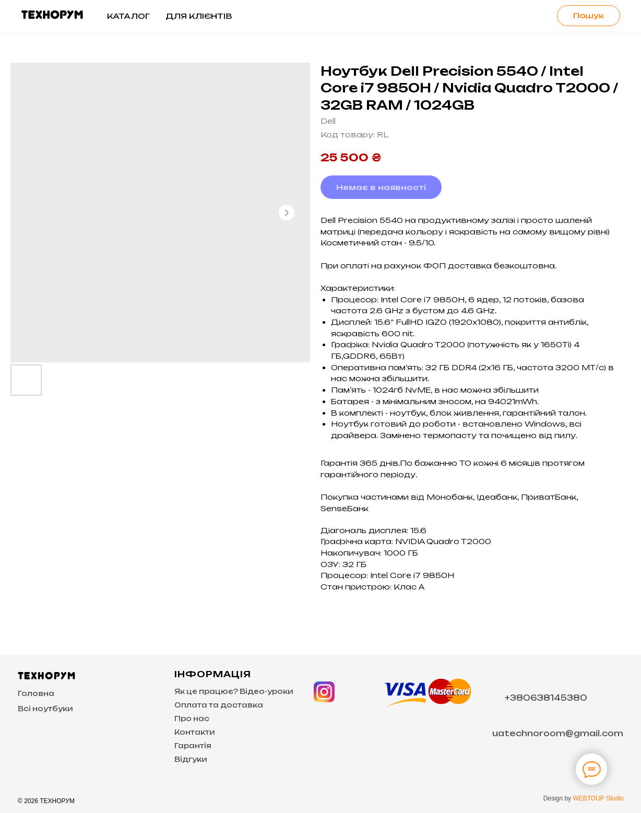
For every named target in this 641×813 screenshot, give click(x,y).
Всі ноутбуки (45, 708)
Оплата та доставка (218, 705)
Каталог (128, 15)
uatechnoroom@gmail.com (557, 733)
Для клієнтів (198, 15)
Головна (36, 693)
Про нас (191, 718)
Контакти (194, 732)
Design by (558, 798)
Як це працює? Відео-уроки (233, 691)
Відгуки (190, 759)
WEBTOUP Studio (598, 798)
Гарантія (192, 745)
